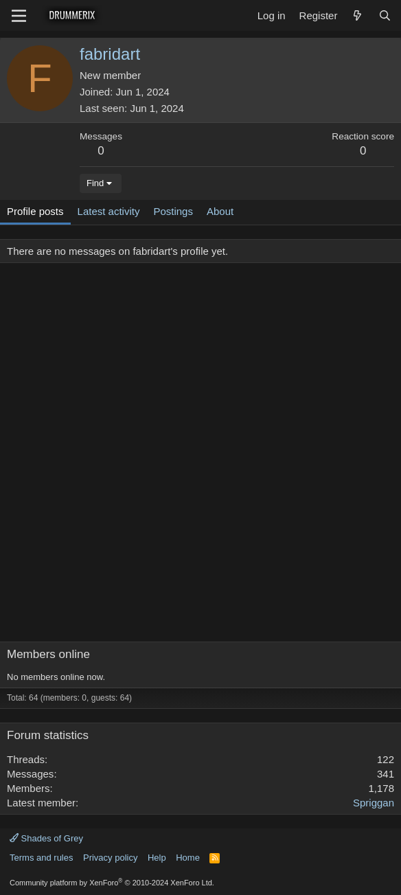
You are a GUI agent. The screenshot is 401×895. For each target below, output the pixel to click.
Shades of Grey (46, 838)
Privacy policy (110, 857)
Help (157, 857)
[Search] (384, 15)
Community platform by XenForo (112, 883)
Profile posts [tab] (35, 211)
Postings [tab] (173, 211)
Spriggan (373, 802)
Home (188, 857)
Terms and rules (41, 857)
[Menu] (19, 16)
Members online (48, 654)
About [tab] (220, 211)
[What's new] (357, 15)
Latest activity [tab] (109, 211)
